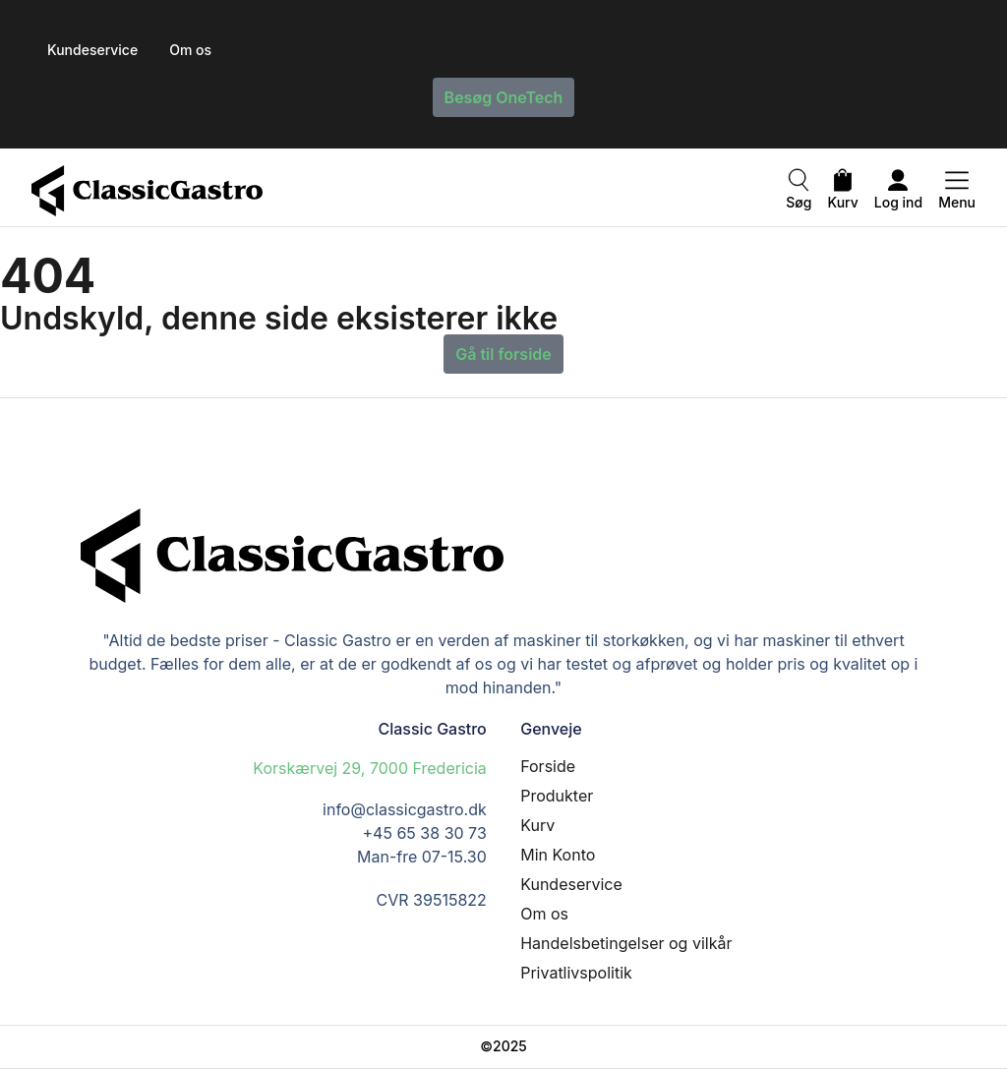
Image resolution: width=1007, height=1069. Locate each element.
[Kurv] (843, 183)
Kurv (843, 202)
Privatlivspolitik (576, 972)
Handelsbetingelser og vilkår (626, 943)
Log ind (898, 202)
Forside (547, 766)
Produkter (556, 795)
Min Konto (557, 854)
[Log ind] (898, 183)
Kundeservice (571, 884)
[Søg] (798, 183)
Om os (544, 913)
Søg (798, 202)
